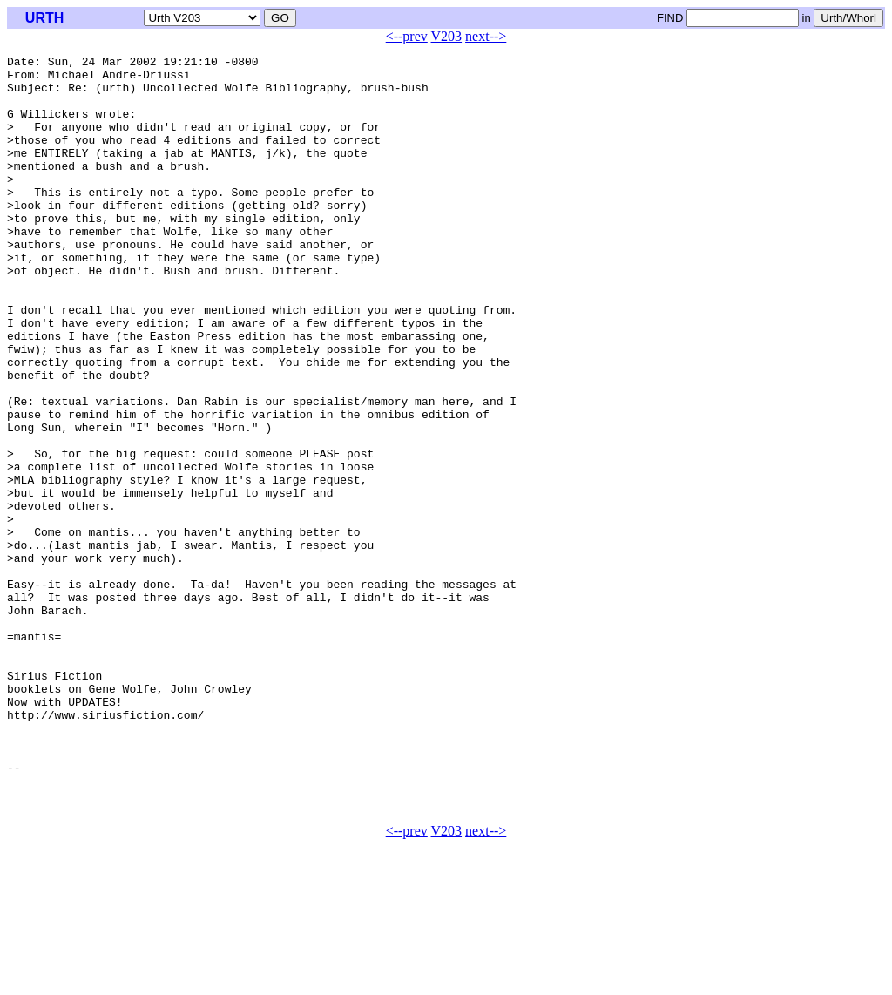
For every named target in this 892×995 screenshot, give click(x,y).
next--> (485, 36)
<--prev (407, 36)
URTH (44, 17)
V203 (447, 36)
